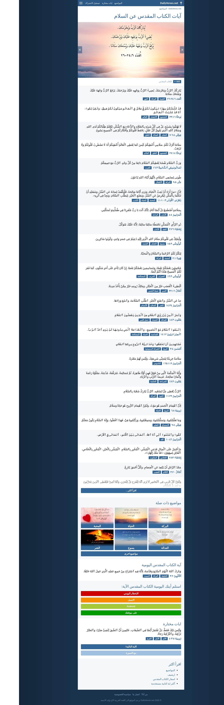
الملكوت (134, 458)
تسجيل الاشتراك (73, 3)
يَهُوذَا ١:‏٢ (157, 258)
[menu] (62, 4)
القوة (142, 396)
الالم (145, 638)
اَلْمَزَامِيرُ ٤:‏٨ (156, 214)
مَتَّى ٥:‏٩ (158, 182)
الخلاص (144, 458)
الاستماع (146, 425)
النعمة (143, 99)
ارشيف (152, 674)
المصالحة (122, 276)
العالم (125, 117)
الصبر (145, 291)
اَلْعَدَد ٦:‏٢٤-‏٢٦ (155, 98)
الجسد (126, 244)
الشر (142, 305)
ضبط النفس (134, 291)
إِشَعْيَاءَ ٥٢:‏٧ (156, 457)
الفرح (130, 638)
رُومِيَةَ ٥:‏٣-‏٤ (156, 638)
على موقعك (112, 612)
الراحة (136, 215)
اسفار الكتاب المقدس (145, 679)
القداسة (135, 334)
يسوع (143, 244)
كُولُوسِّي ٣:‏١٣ (155, 276)
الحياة (125, 200)
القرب (128, 168)
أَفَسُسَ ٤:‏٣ (156, 348)
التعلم (137, 425)
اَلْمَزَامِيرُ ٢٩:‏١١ (154, 396)
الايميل (112, 599)
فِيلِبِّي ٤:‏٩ (157, 424)
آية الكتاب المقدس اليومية (142, 565)
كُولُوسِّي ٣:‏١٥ (155, 243)
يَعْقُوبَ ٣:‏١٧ (156, 381)
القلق (128, 135)
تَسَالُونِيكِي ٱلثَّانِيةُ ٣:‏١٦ (148, 167)
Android (112, 606)
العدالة (145, 320)
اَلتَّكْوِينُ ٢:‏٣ (156, 576)
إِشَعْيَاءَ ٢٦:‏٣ (156, 229)
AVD (158, 81)
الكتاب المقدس (146, 81)
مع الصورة (112, 653)
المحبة (133, 200)
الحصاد (136, 320)
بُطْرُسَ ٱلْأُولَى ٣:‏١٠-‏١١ (150, 200)
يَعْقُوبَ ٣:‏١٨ (156, 319)
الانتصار (135, 117)
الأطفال (140, 182)
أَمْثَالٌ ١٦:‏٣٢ (156, 290)
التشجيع (144, 117)
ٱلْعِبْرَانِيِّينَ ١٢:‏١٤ (151, 334)
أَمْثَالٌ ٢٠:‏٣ (156, 472)
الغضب (138, 472)
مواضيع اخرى (112, 553)
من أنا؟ (125, 694)
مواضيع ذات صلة (149, 503)
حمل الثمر (125, 320)
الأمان (144, 215)
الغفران (142, 276)
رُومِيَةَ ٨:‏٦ (157, 410)
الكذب (116, 200)
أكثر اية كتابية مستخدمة (144, 683)
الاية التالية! (112, 646)
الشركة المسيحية (133, 349)
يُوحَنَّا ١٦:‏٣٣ (156, 116)
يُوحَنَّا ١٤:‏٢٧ (156, 153)
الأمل (138, 638)
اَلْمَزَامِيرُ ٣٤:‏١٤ (154, 305)
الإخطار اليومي (112, 593)
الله (143, 439)
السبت (128, 576)
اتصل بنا (117, 694)
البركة (134, 99)
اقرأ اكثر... (112, 490)
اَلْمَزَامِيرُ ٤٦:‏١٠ (154, 439)
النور (127, 99)
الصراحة (144, 381)
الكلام (146, 472)
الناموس (138, 363)
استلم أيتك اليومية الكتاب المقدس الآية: (132, 586)
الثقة (146, 229)
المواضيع (99, 3)
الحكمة (134, 381)
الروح (146, 349)
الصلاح (134, 305)
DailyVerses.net (156, 8)
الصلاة (136, 135)
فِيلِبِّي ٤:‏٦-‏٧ (156, 135)
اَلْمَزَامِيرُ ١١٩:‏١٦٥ (153, 363)
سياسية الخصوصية (103, 694)
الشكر (145, 135)
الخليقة (145, 576)
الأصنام (125, 305)
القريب (133, 276)
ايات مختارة (88, 3)
